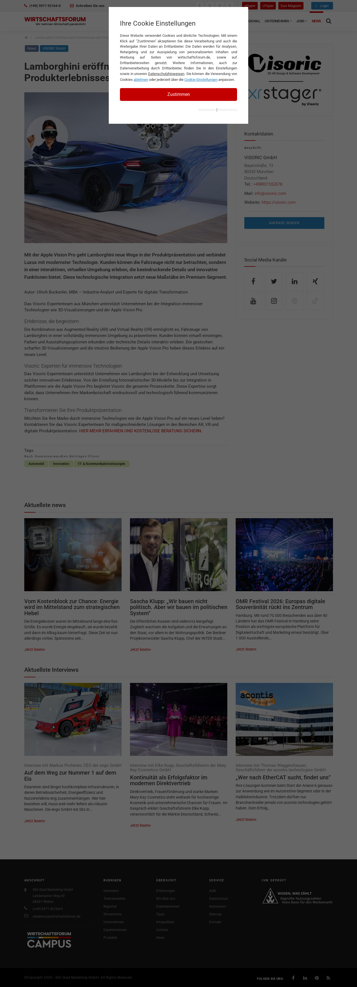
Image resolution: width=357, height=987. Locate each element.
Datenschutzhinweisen (166, 74)
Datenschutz (227, 110)
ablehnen (141, 79)
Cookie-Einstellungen (201, 79)
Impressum (207, 110)
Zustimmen (178, 94)
